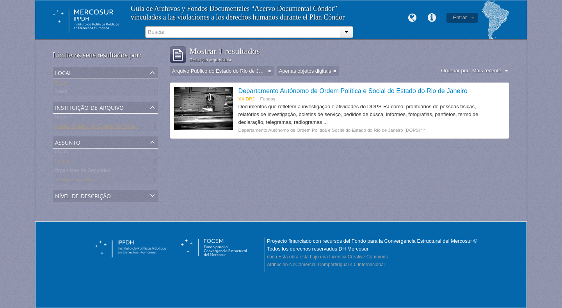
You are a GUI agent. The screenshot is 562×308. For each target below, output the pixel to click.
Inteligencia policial (75, 181)
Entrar (460, 17)
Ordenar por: (455, 70)
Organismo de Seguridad (82, 172)
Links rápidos (432, 18)
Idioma (412, 18)
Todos (61, 83)
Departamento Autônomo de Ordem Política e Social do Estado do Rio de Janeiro (353, 90)
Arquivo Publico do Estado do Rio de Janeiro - (106, 128)
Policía (61, 162)
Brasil (60, 93)
